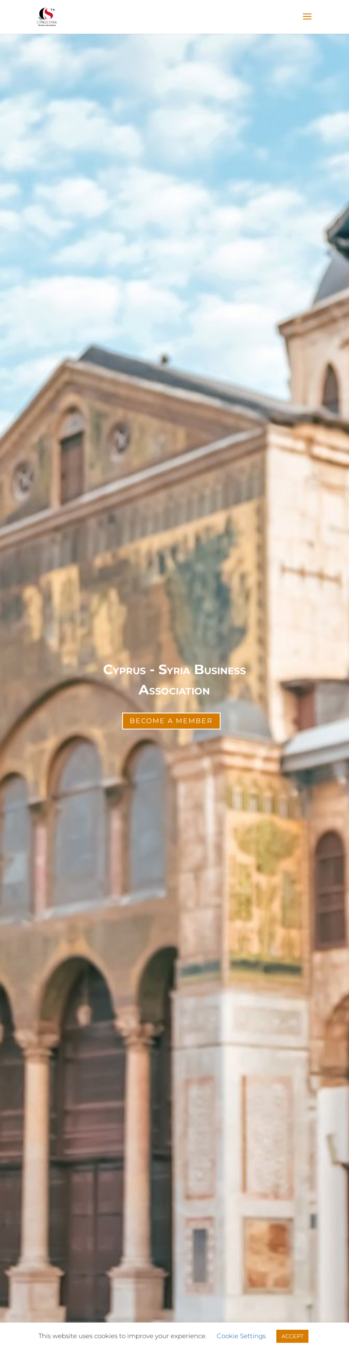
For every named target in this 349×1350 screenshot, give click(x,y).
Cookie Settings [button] (241, 1336)
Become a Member (171, 721)
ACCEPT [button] (292, 1336)
